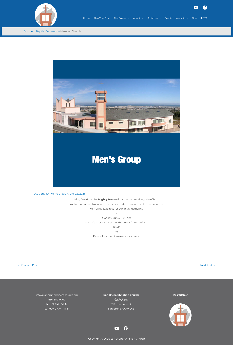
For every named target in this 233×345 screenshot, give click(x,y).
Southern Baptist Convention (42, 31)
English (45, 193)
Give (194, 18)
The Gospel (122, 18)
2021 (36, 193)
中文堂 (203, 18)
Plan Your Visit (102, 18)
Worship (182, 18)
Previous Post (28, 264)
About (138, 18)
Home (86, 18)
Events (168, 18)
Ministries (154, 18)
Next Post (207, 264)
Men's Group (58, 193)
